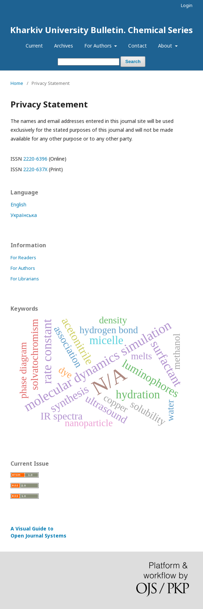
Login (186, 5)
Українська (24, 215)
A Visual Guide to (38, 532)
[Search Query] (88, 62)
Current (34, 45)
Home (17, 83)
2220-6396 (35, 158)
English (18, 204)
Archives (63, 45)
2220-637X (35, 169)
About (165, 45)
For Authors (98, 45)
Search (132, 61)
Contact (137, 45)
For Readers (23, 257)
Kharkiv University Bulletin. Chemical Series (101, 30)
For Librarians (25, 278)
